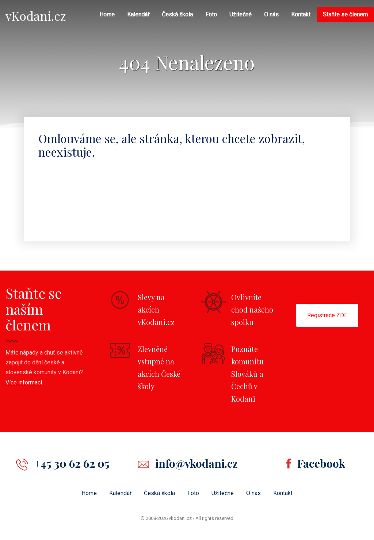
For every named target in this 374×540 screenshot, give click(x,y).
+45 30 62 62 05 (72, 463)
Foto (211, 14)
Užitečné (240, 14)
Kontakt (300, 14)
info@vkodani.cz (196, 463)
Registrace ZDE (327, 315)
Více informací (23, 382)
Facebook (321, 463)
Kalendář (138, 14)
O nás (271, 14)
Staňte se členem (345, 14)
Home (107, 14)
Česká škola (177, 14)
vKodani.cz (35, 15)
